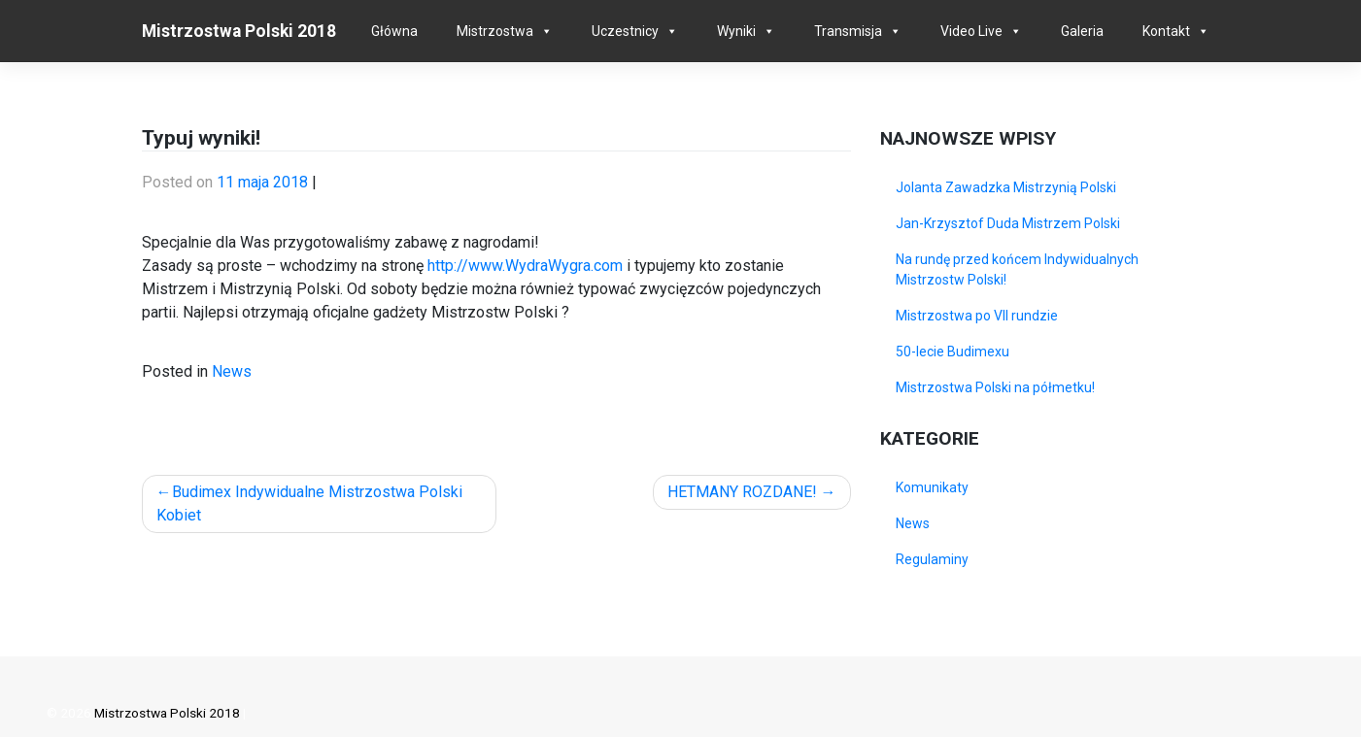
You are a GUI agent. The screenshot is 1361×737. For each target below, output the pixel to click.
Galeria (1082, 31)
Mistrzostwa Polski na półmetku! (995, 387)
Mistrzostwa (495, 31)
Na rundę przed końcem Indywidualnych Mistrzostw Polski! (1017, 269)
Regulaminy (932, 559)
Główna (394, 31)
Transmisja (848, 31)
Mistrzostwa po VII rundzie (977, 315)
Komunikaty (932, 487)
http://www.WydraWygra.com (525, 265)
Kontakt (1166, 31)
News (232, 371)
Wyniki (736, 31)
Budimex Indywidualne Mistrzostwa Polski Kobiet (309, 503)
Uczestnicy (625, 31)
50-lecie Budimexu (952, 351)
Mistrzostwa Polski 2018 (239, 31)
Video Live (971, 31)
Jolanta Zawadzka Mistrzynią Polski (1006, 187)
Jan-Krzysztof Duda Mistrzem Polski (1008, 223)
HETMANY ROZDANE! (742, 492)
